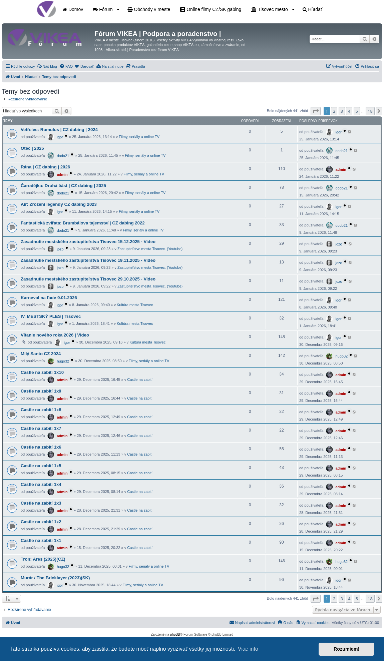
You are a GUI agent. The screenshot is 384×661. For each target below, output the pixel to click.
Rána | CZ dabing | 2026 (45, 166)
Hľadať (313, 9)
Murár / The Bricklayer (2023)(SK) (55, 577)
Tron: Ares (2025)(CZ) (43, 559)
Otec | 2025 (32, 148)
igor (60, 137)
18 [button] (370, 111)
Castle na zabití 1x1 (41, 540)
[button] (316, 111)
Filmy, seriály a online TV (139, 137)
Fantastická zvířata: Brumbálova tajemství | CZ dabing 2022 (83, 222)
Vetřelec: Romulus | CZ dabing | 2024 (59, 129)
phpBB (175, 634)
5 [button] (357, 111)
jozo (60, 249)
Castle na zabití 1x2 (41, 521)
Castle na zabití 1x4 (41, 484)
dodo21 (63, 156)
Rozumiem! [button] (347, 649)
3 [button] (342, 111)
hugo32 (63, 361)
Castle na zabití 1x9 (41, 391)
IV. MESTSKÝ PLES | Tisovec (51, 316)
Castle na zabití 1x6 (41, 447)
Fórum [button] (106, 9)
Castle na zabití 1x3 (41, 503)
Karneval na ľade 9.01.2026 (49, 297)
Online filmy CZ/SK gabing (210, 9)
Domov (73, 9)
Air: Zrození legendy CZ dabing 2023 (59, 204)
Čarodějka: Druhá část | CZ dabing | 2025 (63, 185)
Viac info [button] (248, 649)
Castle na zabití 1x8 (41, 409)
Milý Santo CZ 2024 (41, 353)
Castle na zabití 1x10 (42, 372)
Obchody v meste (148, 9)
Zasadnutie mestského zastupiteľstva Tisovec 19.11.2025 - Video (88, 260)
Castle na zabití (139, 380)
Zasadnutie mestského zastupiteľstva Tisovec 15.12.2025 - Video (88, 241)
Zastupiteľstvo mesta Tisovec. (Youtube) (149, 249)
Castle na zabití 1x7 (41, 428)
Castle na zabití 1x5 (41, 465)
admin (62, 174)
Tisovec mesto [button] (272, 9)
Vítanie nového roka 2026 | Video (55, 335)
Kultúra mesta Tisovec (135, 305)
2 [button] (334, 111)
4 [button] (349, 111)
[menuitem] (47, 66)
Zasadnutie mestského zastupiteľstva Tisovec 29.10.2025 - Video (88, 278)
